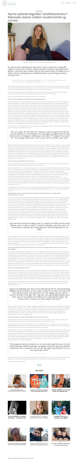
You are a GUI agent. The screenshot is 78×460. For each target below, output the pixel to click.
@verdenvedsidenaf (53, 82)
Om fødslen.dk (68, 2)
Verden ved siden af (45, 80)
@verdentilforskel (44, 82)
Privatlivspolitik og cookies (27, 458)
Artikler (62, 2)
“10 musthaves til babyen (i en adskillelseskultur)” (29, 243)
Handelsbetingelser (16, 458)
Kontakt (74, 2)
